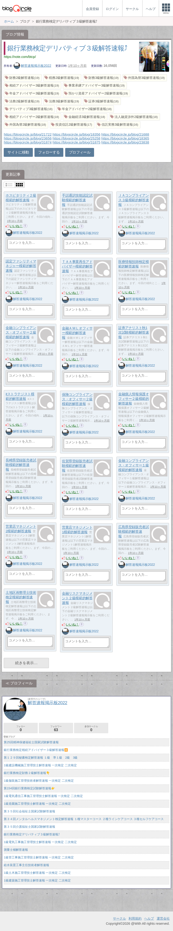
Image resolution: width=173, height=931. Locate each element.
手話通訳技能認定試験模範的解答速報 (77, 200)
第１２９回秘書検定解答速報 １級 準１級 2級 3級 (41, 757)
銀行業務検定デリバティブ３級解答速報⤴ (67, 48)
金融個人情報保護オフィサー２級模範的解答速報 (133, 398)
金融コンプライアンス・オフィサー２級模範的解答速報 (21, 332)
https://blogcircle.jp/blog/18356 (76, 134)
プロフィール (79, 152)
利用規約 (135, 918)
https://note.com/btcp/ (20, 57)
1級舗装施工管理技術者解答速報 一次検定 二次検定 (39, 780)
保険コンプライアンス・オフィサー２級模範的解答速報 (77, 399)
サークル (119, 918)
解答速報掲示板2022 (32, 65)
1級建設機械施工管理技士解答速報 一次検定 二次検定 (40, 765)
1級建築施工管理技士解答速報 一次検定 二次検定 (37, 880)
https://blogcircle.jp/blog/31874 (27, 142)
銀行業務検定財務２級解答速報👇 (27, 773)
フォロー (20, 728)
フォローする (49, 152)
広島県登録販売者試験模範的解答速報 (133, 531)
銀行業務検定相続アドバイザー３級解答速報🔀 (36, 750)
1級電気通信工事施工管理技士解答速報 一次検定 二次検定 (43, 796)
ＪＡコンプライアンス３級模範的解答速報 (133, 200)
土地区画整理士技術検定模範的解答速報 (21, 597)
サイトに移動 (18, 152)
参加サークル (91, 728)
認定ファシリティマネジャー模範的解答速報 (21, 265)
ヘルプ (149, 918)
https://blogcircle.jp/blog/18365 (125, 138)
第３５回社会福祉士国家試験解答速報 (29, 811)
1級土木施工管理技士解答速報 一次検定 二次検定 (37, 872)
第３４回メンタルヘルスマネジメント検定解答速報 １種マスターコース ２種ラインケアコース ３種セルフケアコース (84, 819)
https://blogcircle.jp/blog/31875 (76, 142)
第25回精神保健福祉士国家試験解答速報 (31, 742)
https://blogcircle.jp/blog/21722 (27, 134)
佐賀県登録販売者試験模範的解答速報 (77, 465)
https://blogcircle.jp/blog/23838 (125, 142)
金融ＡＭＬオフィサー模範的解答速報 (77, 332)
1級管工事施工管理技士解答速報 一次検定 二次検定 (39, 857)
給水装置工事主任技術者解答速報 (26, 865)
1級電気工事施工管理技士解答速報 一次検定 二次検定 (40, 842)
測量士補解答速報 (16, 849)
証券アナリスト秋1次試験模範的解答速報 (133, 332)
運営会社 (163, 918)
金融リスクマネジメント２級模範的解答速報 (77, 598)
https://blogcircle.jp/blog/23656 (27, 138)
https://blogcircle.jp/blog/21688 (125, 134)
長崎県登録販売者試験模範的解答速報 (21, 464)
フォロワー (56, 728)
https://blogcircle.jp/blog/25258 (76, 138)
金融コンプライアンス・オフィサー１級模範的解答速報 (133, 465)
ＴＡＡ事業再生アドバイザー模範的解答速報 (77, 266)
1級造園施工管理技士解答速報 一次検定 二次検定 (37, 803)
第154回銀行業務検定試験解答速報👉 (29, 788)
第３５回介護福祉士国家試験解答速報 (29, 826)
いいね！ (16, 226)
